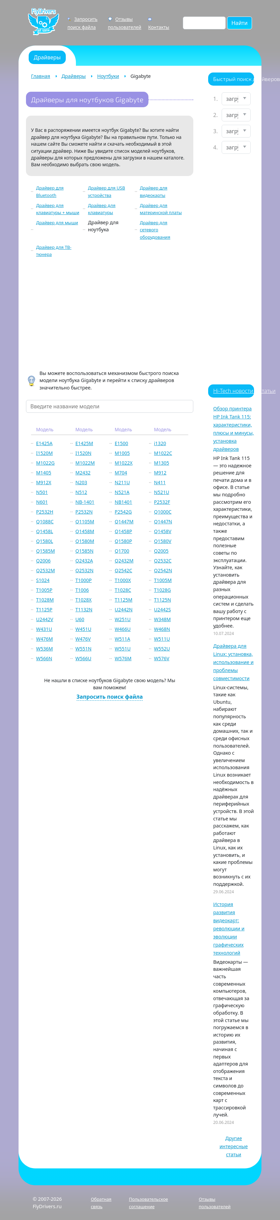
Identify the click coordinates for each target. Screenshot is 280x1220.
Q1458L (44, 531)
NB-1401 (85, 502)
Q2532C (163, 560)
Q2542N (163, 570)
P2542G (123, 512)
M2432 (83, 472)
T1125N (162, 600)
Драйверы (73, 76)
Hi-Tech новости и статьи (244, 391)
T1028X (84, 600)
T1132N (84, 609)
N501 (42, 492)
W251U (123, 619)
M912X (43, 482)
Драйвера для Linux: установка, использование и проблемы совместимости (233, 662)
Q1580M (85, 541)
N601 (42, 502)
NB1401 (123, 502)
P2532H (44, 512)
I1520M (44, 453)
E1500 (121, 443)
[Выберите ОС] (236, 147)
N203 (81, 482)
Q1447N (163, 521)
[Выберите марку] (236, 115)
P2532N (84, 512)
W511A (122, 639)
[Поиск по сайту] (204, 23)
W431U (44, 629)
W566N (44, 658)
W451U (83, 629)
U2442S (162, 609)
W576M (123, 658)
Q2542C (123, 570)
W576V (161, 658)
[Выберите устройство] (236, 98)
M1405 (43, 472)
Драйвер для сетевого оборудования (155, 230)
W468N (162, 629)
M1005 (122, 453)
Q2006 (43, 560)
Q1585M (45, 551)
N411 (160, 482)
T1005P (44, 590)
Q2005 (161, 551)
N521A (122, 492)
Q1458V (162, 531)
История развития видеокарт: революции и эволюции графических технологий (229, 928)
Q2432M (124, 560)
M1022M (85, 463)
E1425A (44, 443)
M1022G (45, 463)
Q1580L (44, 541)
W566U (83, 658)
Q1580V (162, 541)
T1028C (123, 590)
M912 (160, 472)
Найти (239, 23)
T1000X (123, 580)
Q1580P (123, 541)
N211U (122, 482)
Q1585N (85, 551)
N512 (81, 492)
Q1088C (45, 521)
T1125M (124, 600)
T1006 (82, 590)
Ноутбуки (108, 76)
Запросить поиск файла (110, 696)
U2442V (44, 619)
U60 (80, 619)
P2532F (162, 502)
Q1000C (163, 512)
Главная (40, 76)
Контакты (158, 27)
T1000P (84, 580)
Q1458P (123, 531)
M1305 (161, 463)
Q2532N (85, 570)
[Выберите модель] (236, 131)
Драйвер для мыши (57, 223)
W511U (162, 639)
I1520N (83, 453)
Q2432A (84, 560)
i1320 (160, 443)
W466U (123, 629)
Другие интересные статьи (234, 1146)
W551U (123, 648)
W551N (84, 648)
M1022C (163, 453)
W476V (83, 639)
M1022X (124, 463)
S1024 (43, 580)
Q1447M (124, 521)
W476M (44, 639)
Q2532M (45, 570)
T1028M (45, 600)
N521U (161, 492)
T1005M (163, 580)
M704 (121, 472)
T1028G (162, 590)
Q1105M (85, 521)
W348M (162, 619)
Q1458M (85, 531)
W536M (44, 648)
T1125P (44, 609)
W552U (162, 648)
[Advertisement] (109, 315)
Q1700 (122, 551)
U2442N (124, 609)
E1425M (84, 443)
